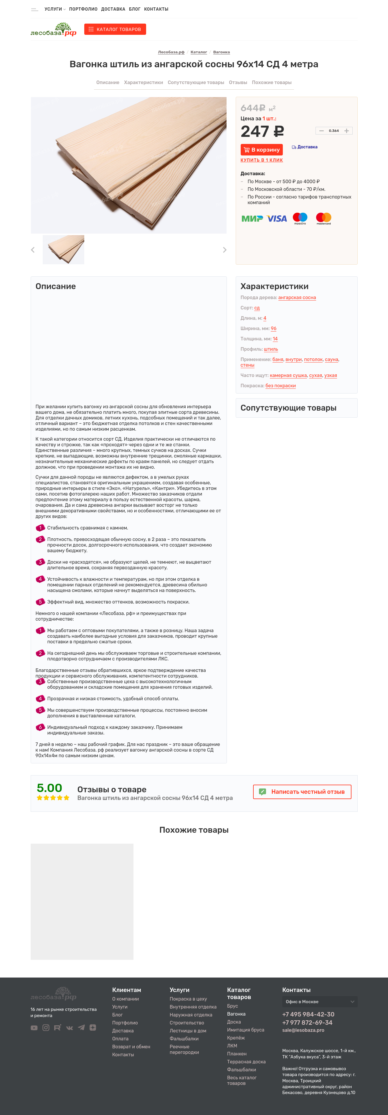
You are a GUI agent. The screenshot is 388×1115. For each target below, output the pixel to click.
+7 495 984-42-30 (308, 1014)
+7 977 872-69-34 (307, 1022)
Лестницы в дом (188, 1031)
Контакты (156, 9)
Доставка (113, 9)
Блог (135, 9)
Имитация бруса (245, 1030)
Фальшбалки (184, 1039)
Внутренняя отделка (193, 1007)
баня (278, 359)
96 (273, 328)
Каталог (119, 29)
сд (257, 308)
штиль (271, 349)
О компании (125, 999)
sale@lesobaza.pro (303, 1030)
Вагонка (236, 1014)
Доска (234, 1022)
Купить (262, 160)
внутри (293, 359)
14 (275, 339)
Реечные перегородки (184, 1049)
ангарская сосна (297, 297)
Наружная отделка (191, 1015)
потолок (313, 359)
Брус (232, 1006)
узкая (330, 375)
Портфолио (83, 9)
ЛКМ (232, 1046)
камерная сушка (288, 375)
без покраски (280, 385)
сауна (331, 359)
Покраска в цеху (188, 999)
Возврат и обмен (131, 1047)
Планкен (237, 1054)
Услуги (120, 1007)
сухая (315, 375)
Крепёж (236, 1038)
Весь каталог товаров (242, 1080)
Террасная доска (246, 1062)
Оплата (120, 1039)
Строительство (187, 1023)
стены (248, 365)
